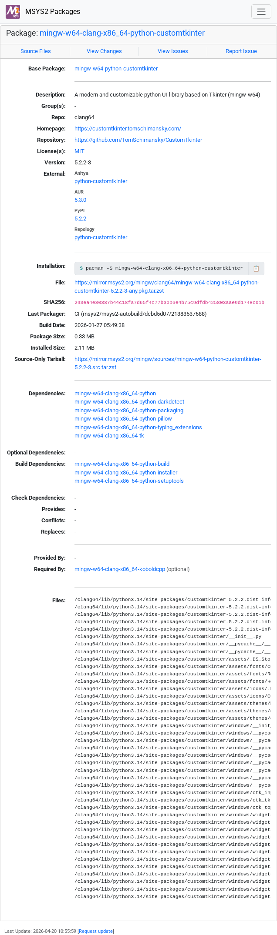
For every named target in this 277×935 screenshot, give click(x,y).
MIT (79, 151)
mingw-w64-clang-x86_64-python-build (121, 464)
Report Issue (241, 51)
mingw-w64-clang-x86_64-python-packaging (128, 410)
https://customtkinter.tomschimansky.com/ (127, 128)
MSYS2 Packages (43, 12)
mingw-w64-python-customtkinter (116, 68)
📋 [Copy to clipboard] (256, 268)
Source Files (35, 51)
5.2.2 (80, 218)
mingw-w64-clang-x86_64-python (115, 393)
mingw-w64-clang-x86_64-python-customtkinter (122, 33)
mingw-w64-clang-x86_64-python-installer (125, 472)
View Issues (173, 51)
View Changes (104, 51)
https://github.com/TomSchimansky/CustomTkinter (138, 140)
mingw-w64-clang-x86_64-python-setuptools (129, 481)
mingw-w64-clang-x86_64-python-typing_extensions (138, 427)
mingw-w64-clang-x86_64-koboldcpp (119, 569)
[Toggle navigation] (261, 11)
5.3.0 (80, 200)
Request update (96, 931)
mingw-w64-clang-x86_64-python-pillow (123, 418)
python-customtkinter (100, 181)
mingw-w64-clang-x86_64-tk (109, 435)
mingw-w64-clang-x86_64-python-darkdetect (129, 401)
